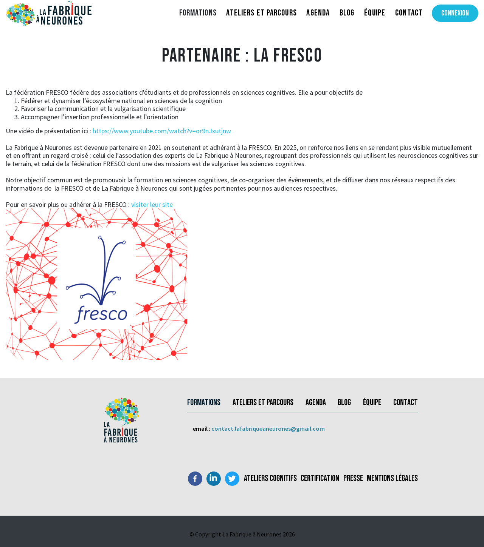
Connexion (455, 13)
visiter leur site (151, 204)
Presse (353, 478)
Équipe (375, 13)
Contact (409, 13)
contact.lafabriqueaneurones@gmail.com (268, 428)
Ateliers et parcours (261, 13)
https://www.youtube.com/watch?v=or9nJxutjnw (161, 130)
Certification (320, 478)
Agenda (318, 13)
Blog (347, 13)
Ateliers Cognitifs (270, 478)
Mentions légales (392, 478)
